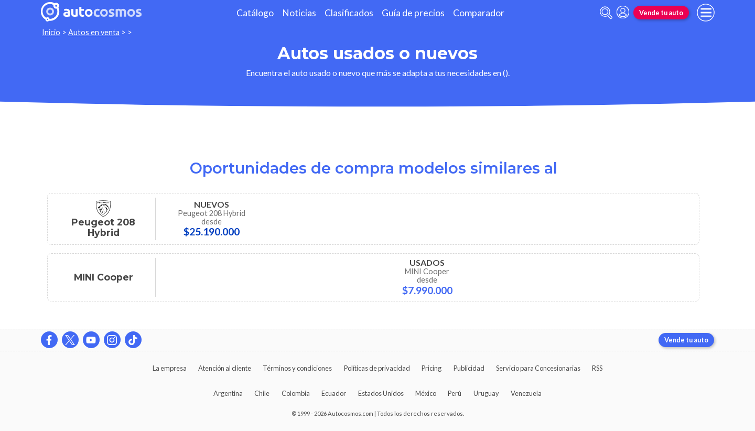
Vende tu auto (661, 12)
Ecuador (333, 393)
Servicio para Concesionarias (538, 368)
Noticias (299, 12)
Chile (261, 393)
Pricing (431, 368)
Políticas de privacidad (377, 368)
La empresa (170, 368)
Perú (454, 393)
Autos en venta (94, 32)
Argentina (228, 393)
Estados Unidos (381, 393)
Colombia (296, 393)
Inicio (51, 32)
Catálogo (255, 12)
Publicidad (469, 368)
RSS (597, 368)
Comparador (478, 12)
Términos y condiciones (297, 368)
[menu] (706, 12)
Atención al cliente (224, 368)
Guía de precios (413, 12)
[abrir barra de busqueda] (606, 13)
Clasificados (349, 12)
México (425, 393)
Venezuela (526, 393)
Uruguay (486, 393)
